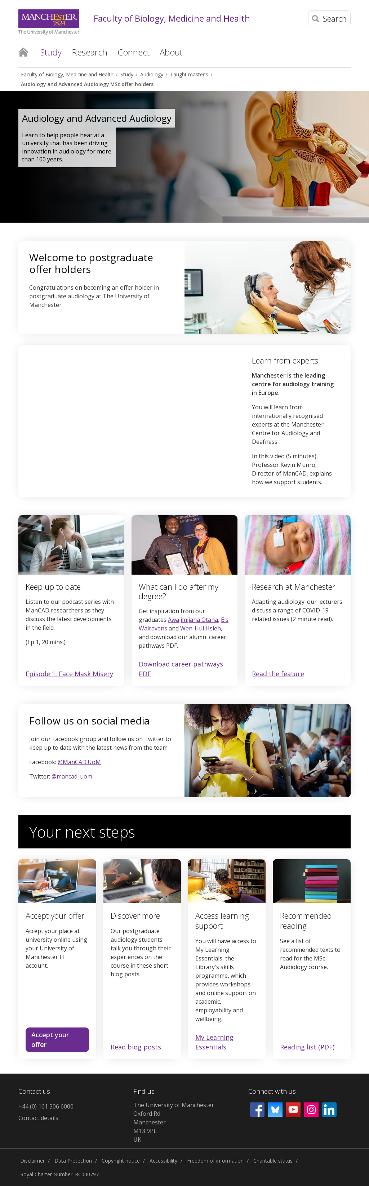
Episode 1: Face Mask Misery (69, 673)
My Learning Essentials (214, 1042)
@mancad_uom (72, 776)
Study (126, 74)
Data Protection (73, 1160)
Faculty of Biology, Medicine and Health (172, 18)
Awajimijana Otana (193, 620)
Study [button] (51, 52)
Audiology (151, 74)
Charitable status (273, 1160)
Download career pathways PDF (181, 669)
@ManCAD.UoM (79, 762)
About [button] (171, 52)
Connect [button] (133, 52)
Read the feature (278, 674)
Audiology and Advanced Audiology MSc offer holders (87, 84)
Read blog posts (136, 1047)
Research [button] (89, 52)
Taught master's (189, 74)
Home (23, 51)
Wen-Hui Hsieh (200, 628)
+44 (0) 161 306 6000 (46, 1106)
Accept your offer (50, 1039)
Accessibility (163, 1160)
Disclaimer (32, 1160)
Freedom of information (215, 1160)
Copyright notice (121, 1160)
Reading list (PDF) (307, 1047)
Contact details (38, 1118)
